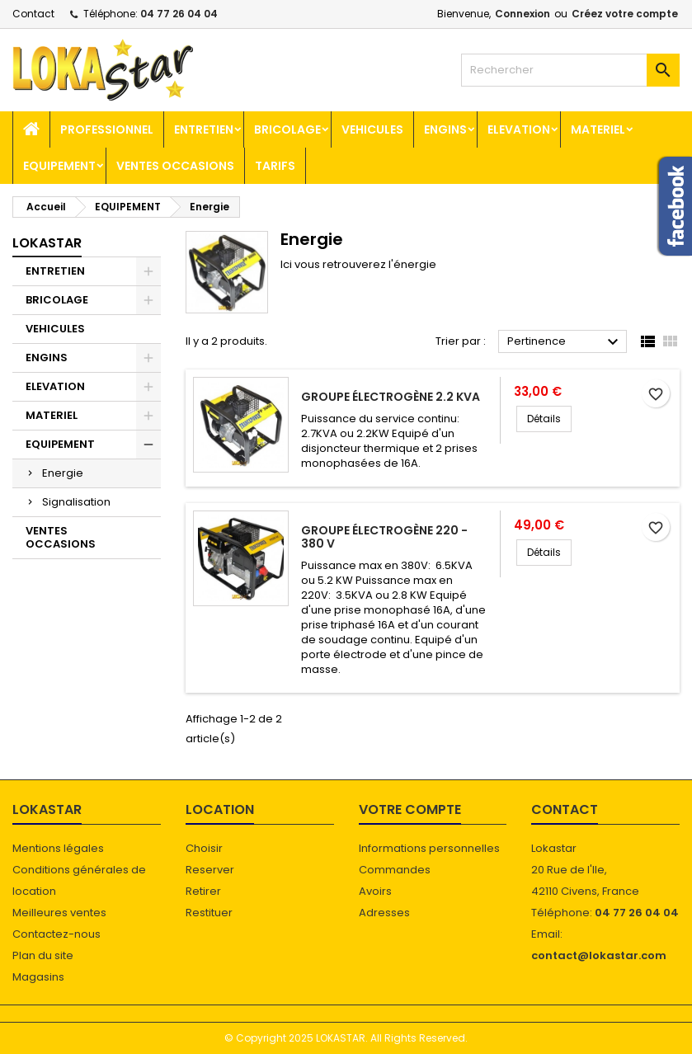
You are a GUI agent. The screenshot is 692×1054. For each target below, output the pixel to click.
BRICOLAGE (287, 129)
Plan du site (42, 955)
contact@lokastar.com (598, 955)
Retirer (203, 891)
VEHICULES (372, 129)
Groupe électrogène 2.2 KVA (390, 396)
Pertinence (565, 342)
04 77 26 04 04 (179, 14)
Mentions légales (58, 848)
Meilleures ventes (59, 912)
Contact (33, 14)
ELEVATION (518, 129)
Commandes (395, 870)
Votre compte (410, 809)
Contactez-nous (56, 934)
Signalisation (76, 502)
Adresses (384, 912)
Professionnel (106, 129)
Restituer (209, 912)
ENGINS (445, 129)
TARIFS (275, 166)
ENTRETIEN (203, 129)
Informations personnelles (429, 848)
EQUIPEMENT (59, 166)
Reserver (210, 870)
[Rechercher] (570, 70)
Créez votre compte (625, 14)
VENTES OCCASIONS (175, 166)
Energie (62, 473)
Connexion (522, 14)
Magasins (38, 977)
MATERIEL (598, 129)
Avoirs (375, 891)
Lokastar (47, 242)
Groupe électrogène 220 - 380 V (384, 537)
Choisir (204, 848)
